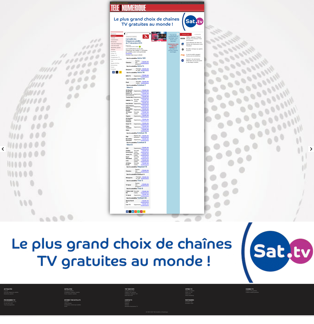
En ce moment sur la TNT (10, 301)
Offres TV (113, 53)
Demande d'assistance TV (131, 306)
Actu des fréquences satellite (11, 292)
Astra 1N (140, 72)
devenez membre (173, 46)
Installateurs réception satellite (72, 292)
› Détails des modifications (145, 62)
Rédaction (127, 301)
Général (127, 304)
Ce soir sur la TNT (8, 303)
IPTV (186, 3)
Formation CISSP (189, 303)
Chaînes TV (114, 55)
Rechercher (114, 41)
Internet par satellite (198, 3)
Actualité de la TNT (129, 290)
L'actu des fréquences (116, 43)
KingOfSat (129, 53)
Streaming (189, 3)
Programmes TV (115, 57)
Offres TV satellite (189, 290)
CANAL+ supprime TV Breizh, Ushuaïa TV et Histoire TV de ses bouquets (194, 38)
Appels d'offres (115, 63)
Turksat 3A (142, 198)
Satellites (113, 51)
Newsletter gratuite (115, 47)
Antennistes (114, 65)
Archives (113, 49)
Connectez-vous (173, 44)
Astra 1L (140, 66)
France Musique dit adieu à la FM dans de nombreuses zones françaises (194, 44)
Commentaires (114, 39)
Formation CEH (188, 301)
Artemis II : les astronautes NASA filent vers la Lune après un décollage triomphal (194, 60)
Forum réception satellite (70, 293)
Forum (112, 67)
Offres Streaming (189, 295)
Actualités (113, 36)
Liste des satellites (69, 290)
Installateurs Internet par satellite (72, 304)
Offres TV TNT (189, 292)
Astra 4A (141, 79)
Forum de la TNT (129, 295)
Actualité (66, 301)
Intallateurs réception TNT (131, 293)
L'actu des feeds (115, 45)
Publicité (127, 303)
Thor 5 (140, 180)
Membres (113, 34)
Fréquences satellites (131, 36)
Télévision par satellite (175, 3)
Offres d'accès (68, 303)
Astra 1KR (141, 58)
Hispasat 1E (142, 167)
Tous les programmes (9, 304)
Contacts (113, 69)
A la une (113, 37)
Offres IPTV (188, 293)
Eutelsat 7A (142, 133)
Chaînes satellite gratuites (252, 292)
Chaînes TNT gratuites (130, 292)
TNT (183, 3)
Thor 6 (140, 188)
